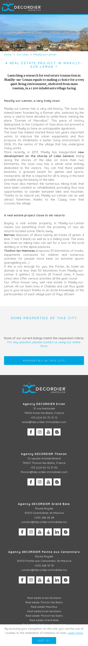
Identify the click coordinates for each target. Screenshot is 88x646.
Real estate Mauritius (44, 606)
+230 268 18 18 (44, 565)
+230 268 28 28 (44, 517)
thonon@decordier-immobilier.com (44, 472)
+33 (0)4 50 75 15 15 (44, 417)
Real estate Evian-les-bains (44, 597)
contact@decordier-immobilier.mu (44, 522)
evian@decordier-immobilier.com (44, 422)
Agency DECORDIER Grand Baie (44, 504)
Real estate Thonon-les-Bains (44, 602)
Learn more (75, 633)
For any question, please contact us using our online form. (44, 344)
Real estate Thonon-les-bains (44, 615)
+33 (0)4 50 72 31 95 (44, 467)
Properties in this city (44, 360)
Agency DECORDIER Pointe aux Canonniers (44, 552)
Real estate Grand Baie (44, 620)
